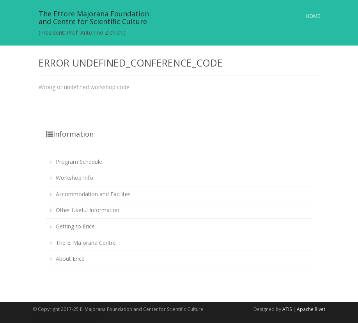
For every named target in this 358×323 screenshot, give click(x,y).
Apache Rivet (311, 309)
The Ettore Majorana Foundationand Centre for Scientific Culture (94, 17)
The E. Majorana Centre (86, 242)
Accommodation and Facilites (93, 194)
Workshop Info (74, 177)
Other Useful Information (87, 210)
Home (313, 15)
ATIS (287, 309)
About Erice (70, 258)
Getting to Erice (75, 226)
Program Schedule (79, 161)
